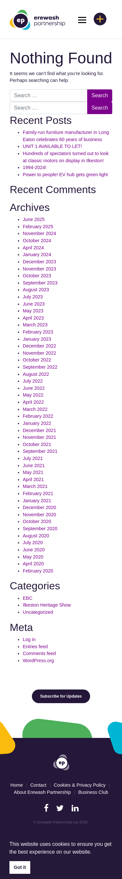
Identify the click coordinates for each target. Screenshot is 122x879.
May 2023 (33, 310)
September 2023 (40, 282)
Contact (38, 785)
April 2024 (33, 247)
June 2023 (34, 304)
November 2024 (39, 233)
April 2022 (33, 402)
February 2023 (38, 332)
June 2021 (34, 465)
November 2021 (39, 437)
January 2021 (37, 500)
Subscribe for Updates (61, 696)
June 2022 (34, 388)
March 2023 (35, 324)
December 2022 (39, 345)
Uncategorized (38, 612)
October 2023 (37, 275)
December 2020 (39, 507)
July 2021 (33, 458)
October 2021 (37, 444)
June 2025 (34, 219)
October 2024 (37, 240)
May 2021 (33, 472)
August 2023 (36, 289)
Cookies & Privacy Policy (79, 785)
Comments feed (39, 653)
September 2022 (40, 367)
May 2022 (33, 395)
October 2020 (37, 521)
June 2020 (34, 549)
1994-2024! (35, 167)
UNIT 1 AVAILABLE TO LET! (52, 146)
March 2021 (35, 486)
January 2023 (37, 339)
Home (16, 785)
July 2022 (33, 381)
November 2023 (39, 268)
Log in (29, 639)
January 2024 (37, 254)
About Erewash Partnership (42, 792)
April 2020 (33, 563)
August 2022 (36, 374)
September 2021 (40, 451)
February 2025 (38, 226)
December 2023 (39, 261)
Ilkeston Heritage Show (47, 605)
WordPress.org (38, 660)
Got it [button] (20, 867)
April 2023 (33, 318)
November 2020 (39, 514)
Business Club (93, 792)
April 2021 (33, 479)
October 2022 (37, 359)
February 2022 (38, 416)
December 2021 (39, 430)
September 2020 (40, 528)
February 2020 (38, 570)
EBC (28, 598)
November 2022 (39, 353)
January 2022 (37, 423)
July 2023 (33, 296)
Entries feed (35, 646)
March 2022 (35, 409)
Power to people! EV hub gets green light (66, 174)
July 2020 (33, 542)
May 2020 (33, 556)
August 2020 (36, 535)
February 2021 (38, 493)
